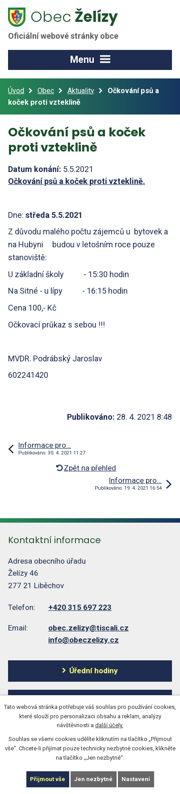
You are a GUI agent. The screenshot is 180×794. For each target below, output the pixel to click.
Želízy (68, 23)
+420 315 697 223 (80, 607)
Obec (46, 90)
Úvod (16, 90)
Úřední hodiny (93, 670)
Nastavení (135, 779)
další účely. (109, 725)
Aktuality (80, 90)
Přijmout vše (47, 779)
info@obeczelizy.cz (83, 639)
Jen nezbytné (93, 779)
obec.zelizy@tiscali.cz (88, 627)
